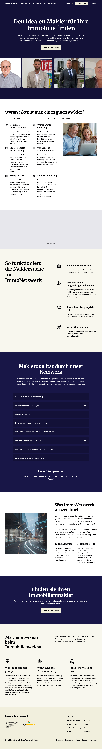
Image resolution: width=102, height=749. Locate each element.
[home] (11, 3)
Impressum (93, 740)
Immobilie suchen (72, 724)
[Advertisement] (51, 228)
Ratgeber (87, 731)
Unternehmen (89, 717)
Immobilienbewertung (73, 728)
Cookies (85, 740)
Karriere (87, 720)
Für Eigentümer (71, 717)
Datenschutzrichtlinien (72, 740)
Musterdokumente (90, 728)
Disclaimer (59, 740)
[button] (26, 3)
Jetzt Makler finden (51, 47)
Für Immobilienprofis (73, 720)
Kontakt (86, 724)
